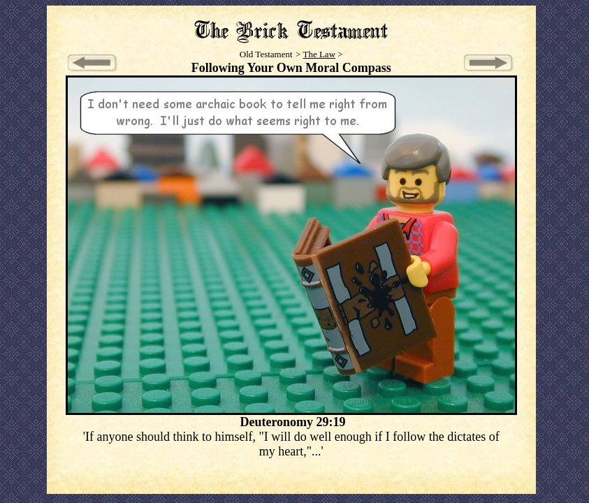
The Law (319, 54)
